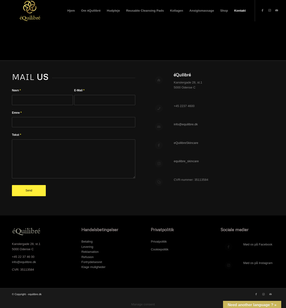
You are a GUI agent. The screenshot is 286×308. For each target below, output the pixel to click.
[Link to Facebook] (262, 10)
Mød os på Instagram (258, 263)
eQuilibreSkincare (186, 143)
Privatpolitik (158, 241)
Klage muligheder (93, 267)
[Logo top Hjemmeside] (29, 10)
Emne (17, 112)
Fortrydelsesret (91, 262)
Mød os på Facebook (257, 244)
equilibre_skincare (186, 161)
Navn (16, 90)
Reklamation (90, 252)
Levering (87, 247)
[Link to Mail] (276, 10)
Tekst (16, 135)
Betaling (87, 241)
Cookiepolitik (160, 249)
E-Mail (79, 90)
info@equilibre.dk (186, 124)
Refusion (87, 257)
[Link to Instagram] (269, 10)
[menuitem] (71, 10)
